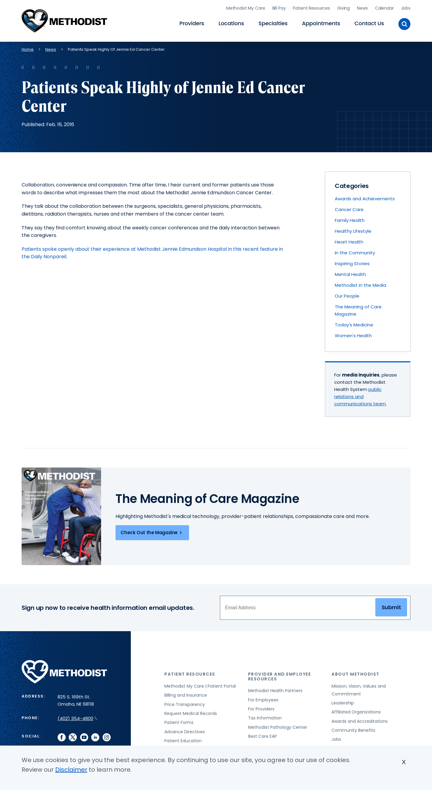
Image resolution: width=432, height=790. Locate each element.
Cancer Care (349, 208)
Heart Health (349, 241)
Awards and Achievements (365, 197)
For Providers (261, 708)
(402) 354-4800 (78, 717)
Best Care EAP (262, 735)
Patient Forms (179, 721)
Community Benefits (353, 729)
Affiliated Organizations (356, 711)
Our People (347, 295)
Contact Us (369, 22)
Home (28, 48)
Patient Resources (311, 8)
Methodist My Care (245, 8)
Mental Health (350, 273)
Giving (343, 8)
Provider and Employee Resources (279, 675)
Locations (231, 22)
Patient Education (183, 740)
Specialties (273, 22)
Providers (191, 22)
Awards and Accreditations (360, 720)
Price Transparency (184, 703)
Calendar (384, 8)
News (362, 8)
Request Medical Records (190, 712)
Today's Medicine (354, 323)
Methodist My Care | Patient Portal (200, 685)
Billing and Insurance (185, 694)
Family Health (349, 219)
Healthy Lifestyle (353, 230)
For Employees (263, 699)
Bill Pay (279, 8)
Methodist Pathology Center (277, 726)
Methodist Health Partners (275, 689)
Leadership (343, 702)
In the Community (355, 251)
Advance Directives (184, 731)
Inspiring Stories (352, 262)
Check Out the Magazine (152, 531)
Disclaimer (71, 769)
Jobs (405, 8)
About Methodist (356, 673)
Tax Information (265, 717)
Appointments (321, 22)
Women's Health (353, 334)
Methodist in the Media (360, 284)
